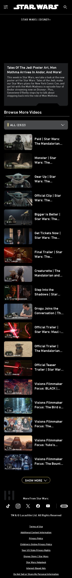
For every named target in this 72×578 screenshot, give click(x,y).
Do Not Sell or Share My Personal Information (36, 574)
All (18, 125)
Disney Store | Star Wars (36, 556)
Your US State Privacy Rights (36, 550)
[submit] (65, 7)
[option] (39, 125)
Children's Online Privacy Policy (36, 544)
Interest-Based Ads (36, 568)
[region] (36, 45)
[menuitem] (6, 6)
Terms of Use (36, 526)
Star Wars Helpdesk (36, 562)
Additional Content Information (36, 532)
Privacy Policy (36, 538)
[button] (36, 480)
